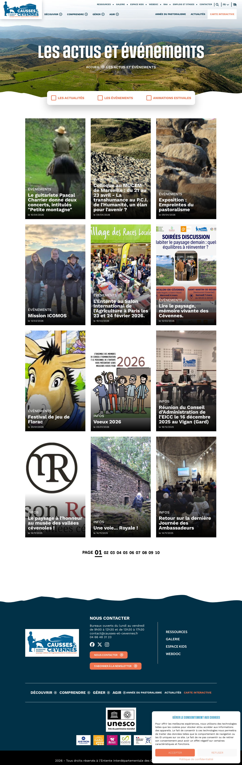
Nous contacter (108, 655)
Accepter (175, 752)
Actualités (198, 14)
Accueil (93, 67)
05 (125, 552)
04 (119, 552)
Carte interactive (222, 14)
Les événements (115, 98)
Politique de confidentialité (196, 759)
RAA (166, 4)
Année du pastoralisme (170, 14)
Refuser (217, 752)
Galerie (120, 4)
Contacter (206, 4)
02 (106, 552)
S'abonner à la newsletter (115, 666)
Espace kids (137, 4)
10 (157, 552)
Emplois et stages (183, 4)
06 (131, 552)
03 (112, 552)
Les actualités (67, 98)
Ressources (104, 4)
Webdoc (153, 4)
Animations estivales (168, 98)
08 (144, 552)
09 (151, 552)
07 (138, 552)
